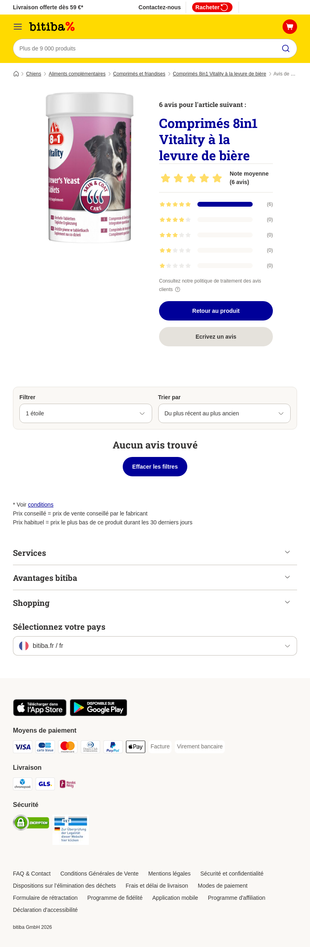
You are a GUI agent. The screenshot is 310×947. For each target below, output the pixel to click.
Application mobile (175, 898)
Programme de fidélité (114, 898)
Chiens (33, 74)
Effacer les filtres (155, 466)
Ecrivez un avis (215, 336)
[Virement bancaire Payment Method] (199, 746)
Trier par (169, 397)
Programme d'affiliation (236, 898)
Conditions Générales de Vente (99, 873)
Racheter (212, 7)
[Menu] (18, 27)
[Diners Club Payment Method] (90, 748)
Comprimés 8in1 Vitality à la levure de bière (219, 74)
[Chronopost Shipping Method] (22, 785)
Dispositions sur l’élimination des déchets (64, 885)
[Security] (31, 824)
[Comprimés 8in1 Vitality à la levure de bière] (89, 167)
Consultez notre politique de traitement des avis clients (210, 285)
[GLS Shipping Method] (45, 785)
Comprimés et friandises (139, 74)
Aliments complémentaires (77, 74)
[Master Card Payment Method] (68, 748)
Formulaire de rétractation (45, 898)
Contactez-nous (159, 7)
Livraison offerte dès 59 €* (48, 7)
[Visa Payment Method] (22, 748)
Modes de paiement (222, 885)
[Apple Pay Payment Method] (135, 748)
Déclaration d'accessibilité (45, 910)
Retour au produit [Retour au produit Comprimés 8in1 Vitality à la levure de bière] (215, 311)
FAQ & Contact (31, 873)
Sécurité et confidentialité (231, 873)
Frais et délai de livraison (157, 885)
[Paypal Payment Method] (113, 748)
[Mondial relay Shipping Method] (68, 785)
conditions (40, 504)
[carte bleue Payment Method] (45, 748)
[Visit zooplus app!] (40, 714)
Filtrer (27, 397)
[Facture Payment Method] (160, 746)
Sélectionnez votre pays (59, 626)
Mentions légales (169, 873)
